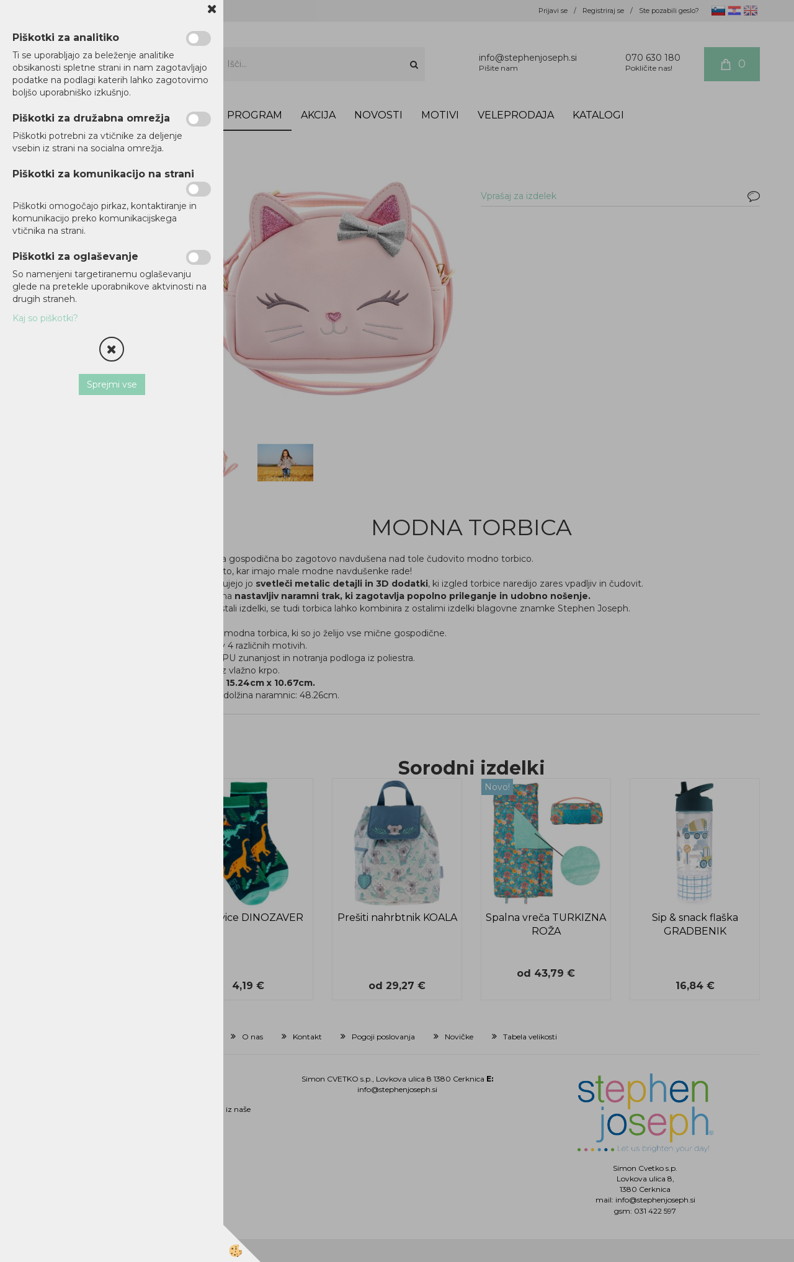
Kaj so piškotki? (45, 318)
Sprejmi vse (112, 384)
